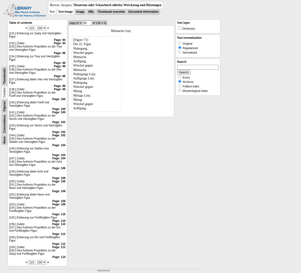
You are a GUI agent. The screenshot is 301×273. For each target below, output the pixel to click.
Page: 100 (58, 99)
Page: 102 (58, 122)
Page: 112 (58, 234)
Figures (4, 106)
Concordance (4, 124)
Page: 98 (59, 76)
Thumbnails (4, 76)
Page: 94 (59, 40)
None (4, 140)
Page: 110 (58, 214)
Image (80, 11)
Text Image (65, 11)
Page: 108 (58, 191)
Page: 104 (58, 145)
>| (105, 23)
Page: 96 (59, 53)
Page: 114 (58, 257)
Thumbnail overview (111, 11)
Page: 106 (58, 168)
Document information (143, 11)
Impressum (103, 270)
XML (91, 11)
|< (78, 23)
